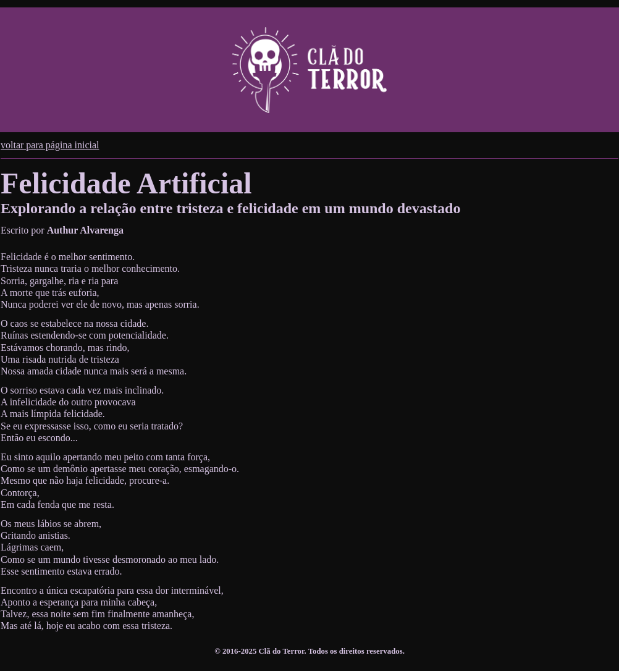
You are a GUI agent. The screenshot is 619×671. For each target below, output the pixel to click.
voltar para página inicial (50, 145)
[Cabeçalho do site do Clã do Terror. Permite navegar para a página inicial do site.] (309, 69)
